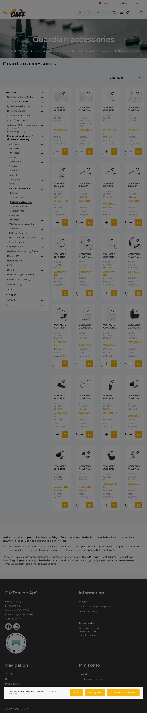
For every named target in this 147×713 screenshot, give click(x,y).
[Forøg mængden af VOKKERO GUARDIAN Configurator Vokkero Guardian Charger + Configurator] (57, 438)
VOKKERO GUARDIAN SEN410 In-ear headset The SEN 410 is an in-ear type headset (135, 112)
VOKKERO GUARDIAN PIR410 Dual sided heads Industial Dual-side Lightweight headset (85, 259)
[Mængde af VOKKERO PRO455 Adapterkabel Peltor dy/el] (76, 226)
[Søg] (112, 14)
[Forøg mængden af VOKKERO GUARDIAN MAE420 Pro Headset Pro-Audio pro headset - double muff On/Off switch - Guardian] (130, 296)
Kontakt (83, 601)
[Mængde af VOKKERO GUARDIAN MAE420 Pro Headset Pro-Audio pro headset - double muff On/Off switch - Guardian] (125, 296)
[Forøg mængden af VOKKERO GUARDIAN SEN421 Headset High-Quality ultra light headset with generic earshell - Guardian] (106, 155)
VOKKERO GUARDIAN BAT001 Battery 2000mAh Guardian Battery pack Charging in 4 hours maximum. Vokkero (110, 472)
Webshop (10, 674)
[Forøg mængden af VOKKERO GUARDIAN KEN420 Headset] (82, 367)
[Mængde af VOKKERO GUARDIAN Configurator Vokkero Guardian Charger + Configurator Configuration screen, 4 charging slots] (76, 155)
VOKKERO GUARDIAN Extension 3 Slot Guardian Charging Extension (61, 112)
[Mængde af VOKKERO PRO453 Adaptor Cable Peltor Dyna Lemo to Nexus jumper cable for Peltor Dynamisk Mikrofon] (125, 226)
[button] (42, 96)
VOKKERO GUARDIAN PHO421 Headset (109, 259)
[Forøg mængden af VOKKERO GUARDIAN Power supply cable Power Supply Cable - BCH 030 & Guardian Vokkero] (82, 509)
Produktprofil (12, 683)
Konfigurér (96, 693)
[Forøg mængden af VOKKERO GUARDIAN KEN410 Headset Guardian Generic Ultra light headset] (106, 367)
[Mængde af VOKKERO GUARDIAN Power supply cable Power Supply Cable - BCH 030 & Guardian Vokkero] (76, 509)
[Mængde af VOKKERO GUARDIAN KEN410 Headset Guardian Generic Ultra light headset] (101, 367)
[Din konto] (133, 14)
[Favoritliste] (126, 14)
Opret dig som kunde (90, 679)
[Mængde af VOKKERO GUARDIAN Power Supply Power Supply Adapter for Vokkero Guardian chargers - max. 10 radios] (52, 509)
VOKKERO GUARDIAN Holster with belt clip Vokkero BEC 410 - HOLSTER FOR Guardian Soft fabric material (109, 401)
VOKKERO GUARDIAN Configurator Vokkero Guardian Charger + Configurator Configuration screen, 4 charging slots (85, 112)
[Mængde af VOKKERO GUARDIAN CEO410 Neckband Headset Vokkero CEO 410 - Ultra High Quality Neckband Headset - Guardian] (76, 438)
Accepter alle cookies (123, 693)
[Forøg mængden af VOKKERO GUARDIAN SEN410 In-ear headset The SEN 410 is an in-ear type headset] (130, 155)
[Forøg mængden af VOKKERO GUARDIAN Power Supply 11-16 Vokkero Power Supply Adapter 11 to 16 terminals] (130, 438)
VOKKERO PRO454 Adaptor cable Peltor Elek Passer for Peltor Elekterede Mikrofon (109, 188)
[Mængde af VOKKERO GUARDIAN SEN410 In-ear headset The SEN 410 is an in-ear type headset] (125, 155)
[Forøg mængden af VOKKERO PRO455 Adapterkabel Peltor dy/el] (82, 226)
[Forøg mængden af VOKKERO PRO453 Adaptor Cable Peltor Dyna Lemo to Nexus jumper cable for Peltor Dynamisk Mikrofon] (130, 226)
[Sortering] (125, 81)
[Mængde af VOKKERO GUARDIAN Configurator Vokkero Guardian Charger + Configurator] (52, 438)
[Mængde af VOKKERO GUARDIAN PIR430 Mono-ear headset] (52, 296)
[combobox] (90, 14)
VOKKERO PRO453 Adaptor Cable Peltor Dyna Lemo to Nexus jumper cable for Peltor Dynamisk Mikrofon (135, 188)
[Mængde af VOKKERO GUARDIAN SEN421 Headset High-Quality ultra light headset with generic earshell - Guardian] (101, 155)
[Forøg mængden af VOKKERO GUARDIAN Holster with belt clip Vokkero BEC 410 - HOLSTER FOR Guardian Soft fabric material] (106, 438)
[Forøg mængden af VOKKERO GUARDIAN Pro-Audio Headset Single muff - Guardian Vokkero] (130, 509)
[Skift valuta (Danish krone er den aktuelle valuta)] (123, 3)
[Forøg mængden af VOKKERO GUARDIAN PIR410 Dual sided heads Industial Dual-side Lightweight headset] (82, 296)
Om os (8, 679)
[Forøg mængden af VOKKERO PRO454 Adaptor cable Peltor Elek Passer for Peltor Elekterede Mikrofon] (106, 226)
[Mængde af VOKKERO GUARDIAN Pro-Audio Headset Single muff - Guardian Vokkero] (125, 509)
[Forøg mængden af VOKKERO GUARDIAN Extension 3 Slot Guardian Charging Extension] (57, 155)
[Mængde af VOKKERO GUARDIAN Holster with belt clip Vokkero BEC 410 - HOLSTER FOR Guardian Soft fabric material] (101, 438)
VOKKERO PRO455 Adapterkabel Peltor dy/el (85, 188)
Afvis (79, 693)
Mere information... (26, 695)
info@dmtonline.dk (22, 614)
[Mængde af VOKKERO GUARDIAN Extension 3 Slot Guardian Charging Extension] (52, 155)
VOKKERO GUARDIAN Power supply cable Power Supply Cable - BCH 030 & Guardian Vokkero (85, 472)
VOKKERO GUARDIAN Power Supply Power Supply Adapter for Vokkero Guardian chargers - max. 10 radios (61, 472)
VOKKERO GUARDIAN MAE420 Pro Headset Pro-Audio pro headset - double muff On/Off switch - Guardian (134, 259)
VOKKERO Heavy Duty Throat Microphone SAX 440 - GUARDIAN (61, 188)
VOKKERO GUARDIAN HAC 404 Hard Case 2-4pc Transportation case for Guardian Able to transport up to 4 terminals (135, 330)
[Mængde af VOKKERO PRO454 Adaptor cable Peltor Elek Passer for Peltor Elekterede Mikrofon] (101, 226)
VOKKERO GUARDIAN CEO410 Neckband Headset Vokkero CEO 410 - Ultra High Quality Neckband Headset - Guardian (85, 401)
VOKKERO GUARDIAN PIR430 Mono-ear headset (60, 259)
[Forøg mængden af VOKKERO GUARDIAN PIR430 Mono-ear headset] (57, 296)
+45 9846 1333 (21, 610)
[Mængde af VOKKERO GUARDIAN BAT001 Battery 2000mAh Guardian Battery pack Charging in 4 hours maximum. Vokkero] (101, 509)
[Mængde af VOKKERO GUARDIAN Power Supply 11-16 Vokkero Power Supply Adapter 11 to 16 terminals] (125, 438)
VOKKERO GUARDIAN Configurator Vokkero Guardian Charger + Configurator (60, 401)
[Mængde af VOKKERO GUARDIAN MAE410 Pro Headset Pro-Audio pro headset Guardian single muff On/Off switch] (52, 367)
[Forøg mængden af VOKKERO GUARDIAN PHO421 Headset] (106, 296)
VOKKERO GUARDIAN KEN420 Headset (85, 330)
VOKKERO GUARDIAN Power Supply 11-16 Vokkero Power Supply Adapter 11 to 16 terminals (134, 401)
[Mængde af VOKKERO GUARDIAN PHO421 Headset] (101, 296)
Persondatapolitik (88, 611)
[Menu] (119, 14)
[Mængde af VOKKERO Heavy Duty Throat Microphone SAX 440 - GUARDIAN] (52, 226)
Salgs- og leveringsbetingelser (95, 606)
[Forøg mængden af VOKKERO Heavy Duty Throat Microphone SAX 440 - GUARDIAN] (57, 226)
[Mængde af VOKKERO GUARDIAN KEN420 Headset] (76, 367)
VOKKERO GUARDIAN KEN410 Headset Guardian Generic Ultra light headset (109, 330)
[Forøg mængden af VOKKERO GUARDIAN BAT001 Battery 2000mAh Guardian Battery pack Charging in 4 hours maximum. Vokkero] (106, 509)
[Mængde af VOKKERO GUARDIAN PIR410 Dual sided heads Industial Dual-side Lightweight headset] (76, 296)
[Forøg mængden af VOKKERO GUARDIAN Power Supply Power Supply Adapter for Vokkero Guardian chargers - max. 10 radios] (57, 509)
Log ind (137, 3)
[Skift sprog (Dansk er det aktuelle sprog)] (105, 3)
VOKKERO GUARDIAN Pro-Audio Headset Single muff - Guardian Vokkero (134, 472)
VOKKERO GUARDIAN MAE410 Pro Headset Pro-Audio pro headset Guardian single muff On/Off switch (61, 330)
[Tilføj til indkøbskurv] (65, 155)
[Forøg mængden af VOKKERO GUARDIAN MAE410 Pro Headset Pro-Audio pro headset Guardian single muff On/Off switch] (57, 367)
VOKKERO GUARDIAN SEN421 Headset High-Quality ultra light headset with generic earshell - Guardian (109, 112)
